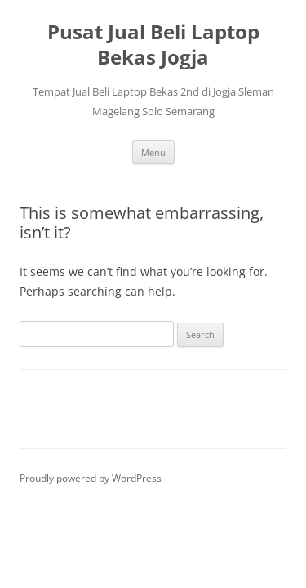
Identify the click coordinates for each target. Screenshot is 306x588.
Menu (153, 152)
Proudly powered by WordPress (91, 478)
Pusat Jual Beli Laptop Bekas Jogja (153, 45)
